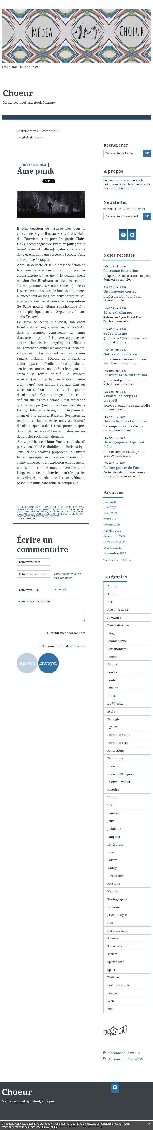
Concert (66, 506)
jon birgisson (74, 511)
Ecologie (113, 719)
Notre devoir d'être (120, 354)
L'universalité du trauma (125, 375)
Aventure (114, 617)
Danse (111, 696)
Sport (111, 970)
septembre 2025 (114, 553)
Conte (111, 680)
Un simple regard (27, 131)
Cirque (112, 664)
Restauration (117, 930)
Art (109, 602)
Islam (111, 805)
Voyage (60, 509)
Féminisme (115, 758)
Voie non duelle (118, 985)
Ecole (111, 711)
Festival (78, 506)
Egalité (112, 727)
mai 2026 (109, 507)
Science (112, 938)
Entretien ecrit (117, 743)
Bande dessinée (118, 625)
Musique (32, 509)
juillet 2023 (52, 516)
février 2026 (111, 525)
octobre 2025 (112, 547)
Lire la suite (127, 188)
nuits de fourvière (35, 511)
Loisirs (21, 509)
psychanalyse (117, 915)
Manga (112, 868)
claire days (49, 513)
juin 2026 (110, 501)
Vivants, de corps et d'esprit (120, 398)
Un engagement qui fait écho (123, 444)
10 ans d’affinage (117, 312)
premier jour (66, 513)
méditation (115, 876)
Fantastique (116, 750)
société (112, 954)
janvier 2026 (112, 530)
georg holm (56, 511)
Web (110, 1001)
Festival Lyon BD (119, 782)
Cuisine (112, 688)
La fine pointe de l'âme (122, 467)
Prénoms (113, 907)
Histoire (113, 789)
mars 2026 (110, 519)
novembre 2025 (114, 542)
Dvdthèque (115, 703)
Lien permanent (29, 506)
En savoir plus (48, 1127)
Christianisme (117, 649)
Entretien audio (118, 735)
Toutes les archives (117, 560)
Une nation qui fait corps (124, 421)
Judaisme (114, 829)
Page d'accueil (50, 131)
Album (112, 586)
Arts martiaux (117, 609)
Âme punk (35, 171)
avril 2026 (110, 513)
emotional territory (30, 516)
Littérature (115, 844)
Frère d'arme (115, 333)
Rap (110, 922)
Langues (113, 837)
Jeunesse (113, 813)
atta (78, 513)
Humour (113, 797)
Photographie (117, 899)
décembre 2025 (114, 536)
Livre (111, 852)
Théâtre (113, 977)
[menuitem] (28, 131)
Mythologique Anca (31, 137)
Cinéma (113, 657)
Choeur (18, 92)
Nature (112, 891)
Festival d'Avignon (120, 774)
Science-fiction (117, 946)
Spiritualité (46, 509)
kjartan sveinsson (29, 513)
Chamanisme (117, 641)
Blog (110, 633)
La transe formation (120, 270)
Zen (110, 1009)
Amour (112, 594)
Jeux (110, 821)
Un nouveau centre (120, 291)
